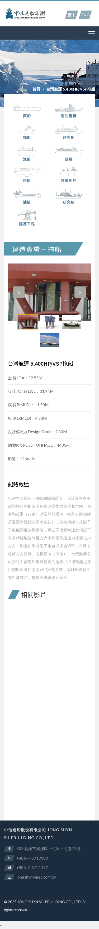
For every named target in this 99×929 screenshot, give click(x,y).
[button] (19, 292)
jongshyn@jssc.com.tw (36, 877)
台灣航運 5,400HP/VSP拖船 (70, 89)
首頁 (36, 89)
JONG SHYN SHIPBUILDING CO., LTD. (49, 901)
